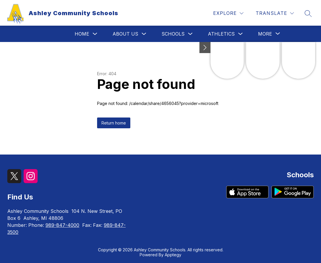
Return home (113, 122)
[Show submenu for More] (265, 33)
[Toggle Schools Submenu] (190, 34)
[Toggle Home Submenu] (95, 34)
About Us (125, 34)
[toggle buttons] (205, 47)
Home (82, 34)
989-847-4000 (62, 225)
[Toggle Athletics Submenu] (240, 34)
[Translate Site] (274, 13)
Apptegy (173, 254)
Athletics (221, 34)
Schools (173, 34)
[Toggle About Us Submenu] (144, 34)
